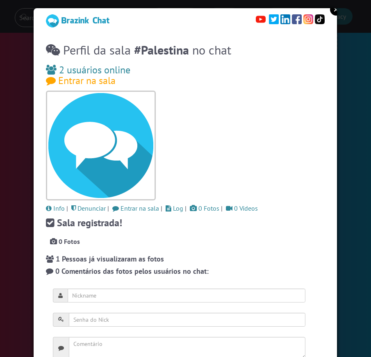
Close (336, 9)
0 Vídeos (242, 208)
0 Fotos (204, 208)
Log (174, 208)
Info (55, 208)
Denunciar (88, 208)
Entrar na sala (81, 80)
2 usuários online (88, 70)
